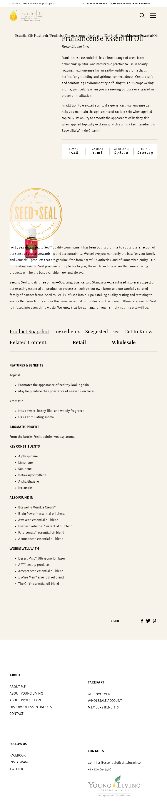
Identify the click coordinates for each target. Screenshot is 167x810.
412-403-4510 (33, 3)
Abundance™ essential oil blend (40, 538)
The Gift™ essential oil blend (38, 583)
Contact (17, 713)
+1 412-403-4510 (99, 769)
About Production (25, 700)
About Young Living (26, 693)
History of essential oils (31, 707)
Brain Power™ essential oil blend (41, 513)
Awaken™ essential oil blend (38, 520)
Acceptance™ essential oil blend (40, 571)
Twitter (16, 769)
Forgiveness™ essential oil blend (41, 532)
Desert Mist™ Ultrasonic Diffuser (41, 558)
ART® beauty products (34, 564)
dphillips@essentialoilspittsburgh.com (116, 762)
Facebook (18, 755)
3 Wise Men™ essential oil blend (41, 577)
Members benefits (103, 707)
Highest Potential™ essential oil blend (45, 526)
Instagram (19, 762)
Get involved (99, 694)
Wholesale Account (105, 700)
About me (18, 686)
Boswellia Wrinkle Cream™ (37, 507)
